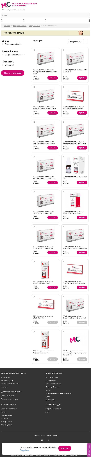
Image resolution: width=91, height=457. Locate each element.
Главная (7, 26)
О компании (5, 377)
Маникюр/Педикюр (52, 387)
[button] (89, 450)
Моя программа (7, 415)
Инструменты (50, 400)
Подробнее (24, 450)
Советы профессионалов (10, 384)
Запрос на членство (8, 396)
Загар (48, 397)
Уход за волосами (52, 377)
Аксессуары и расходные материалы (58, 393)
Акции (48, 412)
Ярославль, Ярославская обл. (16, 10)
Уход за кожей (34, 26)
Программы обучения (9, 409)
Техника (48, 390)
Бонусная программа (53, 409)
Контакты (4, 387)
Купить (52, 78)
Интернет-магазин (19, 26)
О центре (4, 418)
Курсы (3, 412)
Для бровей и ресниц (53, 384)
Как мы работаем (7, 380)
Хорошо (64, 448)
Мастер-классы (6, 422)
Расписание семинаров (9, 399)
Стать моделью (6, 425)
